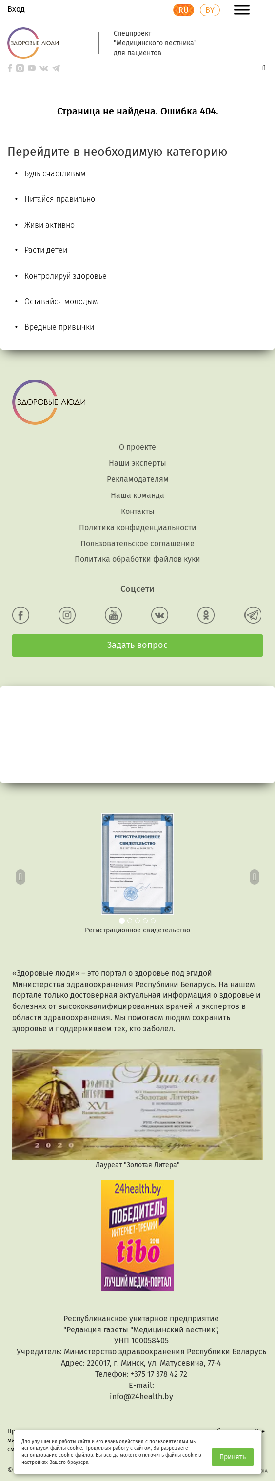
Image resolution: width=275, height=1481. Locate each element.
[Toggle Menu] (242, 9)
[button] (20, 874)
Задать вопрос (137, 645)
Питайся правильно (59, 199)
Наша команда (137, 495)
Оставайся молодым (61, 301)
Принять (232, 1457)
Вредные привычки (59, 327)
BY (210, 10)
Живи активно (49, 224)
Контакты (138, 511)
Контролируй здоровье (65, 276)
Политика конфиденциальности (137, 527)
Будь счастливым (55, 173)
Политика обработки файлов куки (137, 559)
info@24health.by (141, 1396)
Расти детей (45, 250)
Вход (16, 9)
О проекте (137, 447)
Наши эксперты (137, 463)
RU (183, 10)
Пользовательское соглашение (137, 543)
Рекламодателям (138, 479)
